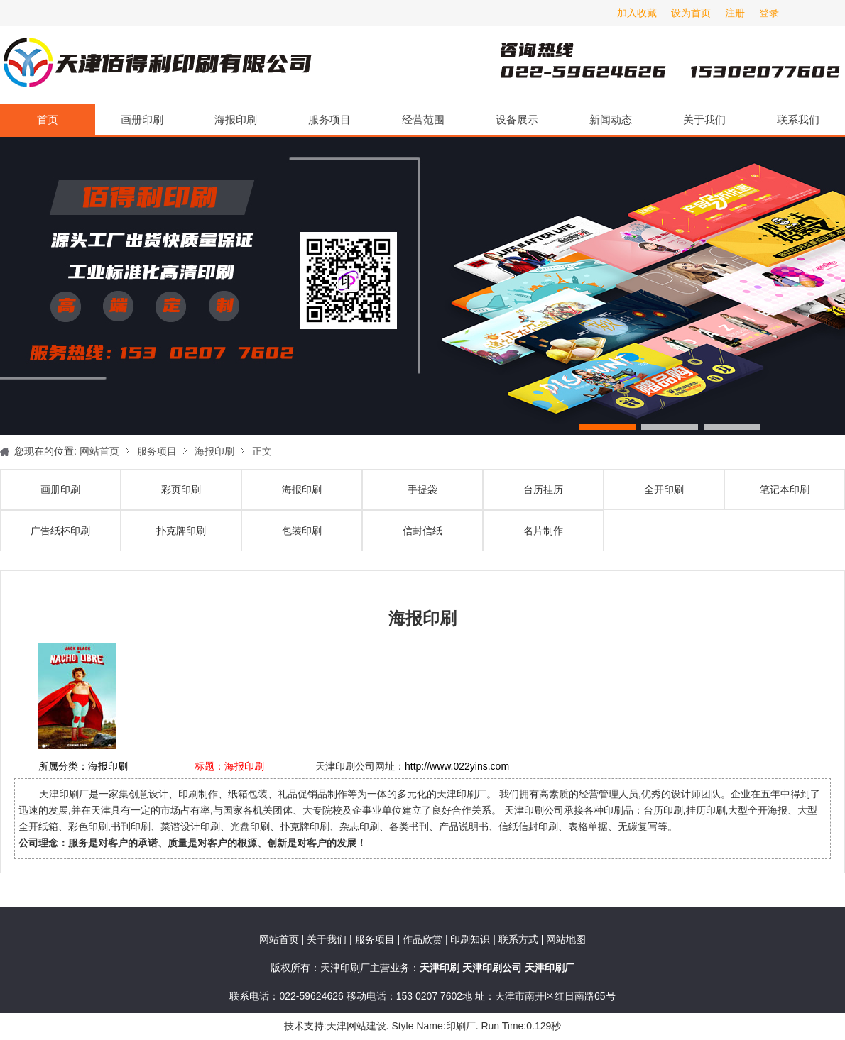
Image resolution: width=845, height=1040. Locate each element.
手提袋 (422, 489)
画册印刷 (142, 120)
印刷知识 (471, 939)
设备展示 (517, 120)
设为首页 (691, 12)
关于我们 (704, 120)
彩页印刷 (181, 489)
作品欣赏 (424, 939)
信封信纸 (422, 530)
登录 (769, 12)
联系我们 (798, 120)
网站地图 (566, 939)
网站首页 (99, 451)
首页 (47, 120)
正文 (262, 451)
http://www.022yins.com (457, 766)
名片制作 (543, 530)
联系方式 (518, 939)
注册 (735, 12)
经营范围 (423, 120)
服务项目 (329, 120)
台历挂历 (543, 489)
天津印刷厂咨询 (646, 65)
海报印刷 (235, 120)
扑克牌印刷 (181, 530)
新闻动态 (610, 120)
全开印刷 (664, 489)
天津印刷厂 (156, 65)
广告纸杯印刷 (60, 530)
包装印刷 (302, 530)
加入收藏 (637, 12)
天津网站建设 (356, 1025)
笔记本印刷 (784, 489)
